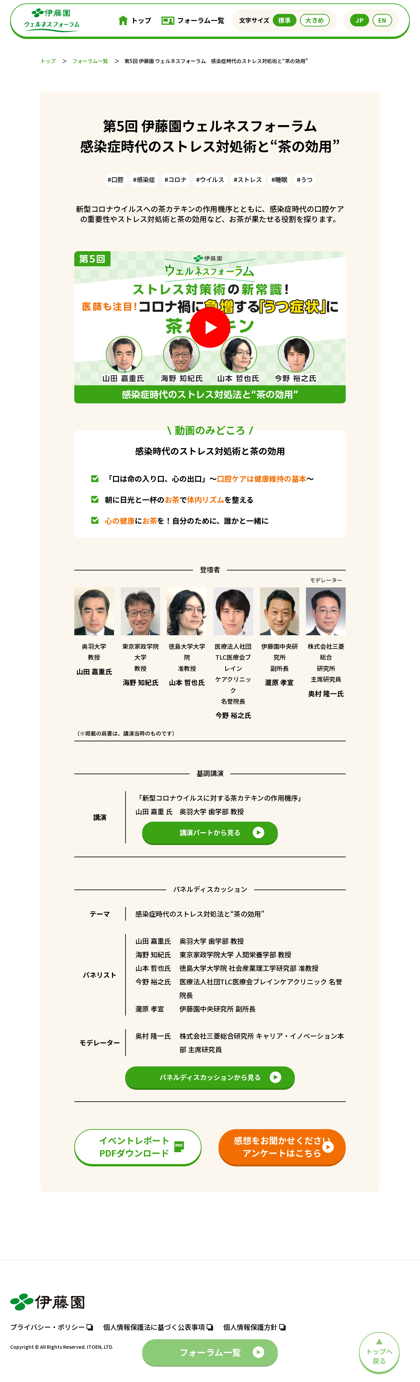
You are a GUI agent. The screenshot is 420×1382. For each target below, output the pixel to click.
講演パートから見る (221, 832)
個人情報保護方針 (254, 1327)
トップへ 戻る (379, 1234)
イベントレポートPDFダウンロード (141, 1146)
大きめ (314, 20)
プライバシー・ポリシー (51, 1327)
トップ (134, 20)
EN (382, 20)
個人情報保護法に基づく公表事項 (158, 1327)
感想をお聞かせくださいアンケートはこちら (284, 1146)
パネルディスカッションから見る (220, 1077)
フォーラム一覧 (192, 20)
